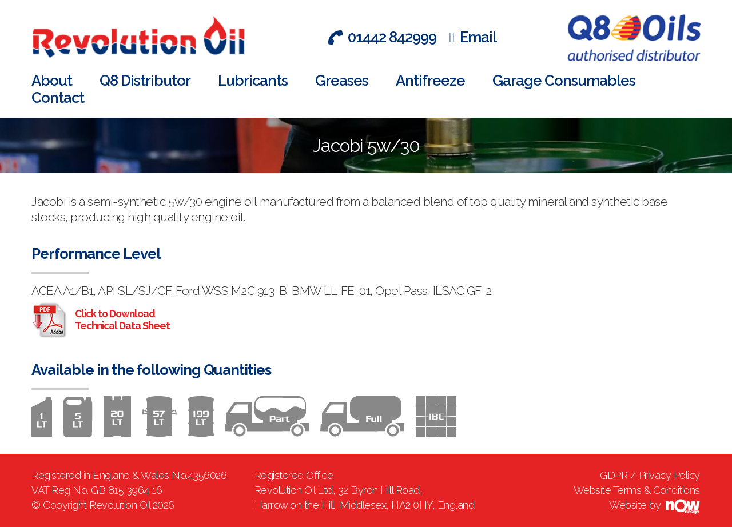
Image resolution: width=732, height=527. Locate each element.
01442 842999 (381, 37)
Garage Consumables (563, 80)
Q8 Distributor (145, 80)
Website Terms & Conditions (637, 490)
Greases (341, 80)
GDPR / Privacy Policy (650, 475)
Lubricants (253, 80)
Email (472, 37)
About (51, 80)
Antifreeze (430, 80)
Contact (57, 97)
